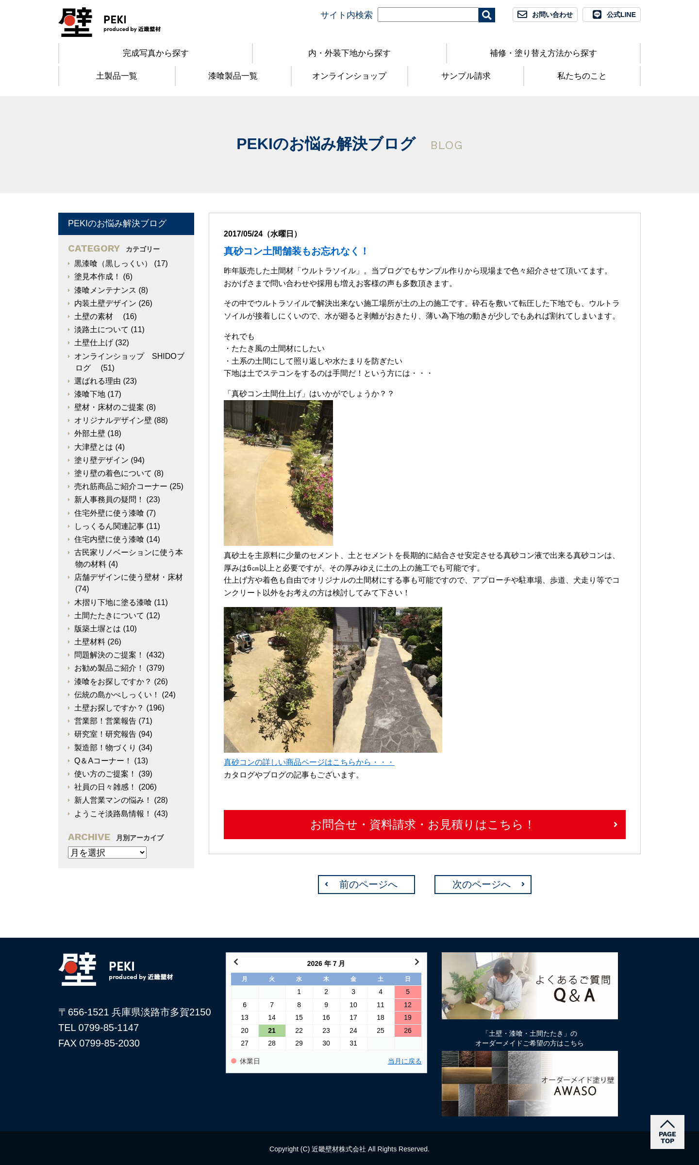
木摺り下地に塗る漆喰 (113, 602)
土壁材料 (89, 642)
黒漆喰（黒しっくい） (113, 263)
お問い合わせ (552, 14)
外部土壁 (89, 433)
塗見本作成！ (97, 276)
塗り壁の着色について (113, 473)
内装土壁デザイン (105, 303)
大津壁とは (93, 447)
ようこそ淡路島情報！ (113, 814)
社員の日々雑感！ (105, 787)
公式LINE (621, 14)
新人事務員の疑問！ (109, 499)
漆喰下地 (89, 394)
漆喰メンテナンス (105, 290)
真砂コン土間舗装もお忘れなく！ (296, 251)
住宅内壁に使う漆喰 (109, 539)
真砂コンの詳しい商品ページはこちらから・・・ (309, 762)
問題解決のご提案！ (109, 655)
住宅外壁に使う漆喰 (109, 513)
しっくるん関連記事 (109, 526)
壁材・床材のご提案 (109, 407)
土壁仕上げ (93, 342)
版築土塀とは (97, 629)
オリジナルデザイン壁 (113, 420)
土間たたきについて (109, 615)
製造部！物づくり (105, 747)
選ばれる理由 (97, 381)
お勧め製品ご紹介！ (109, 668)
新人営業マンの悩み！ (113, 800)
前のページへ (368, 884)
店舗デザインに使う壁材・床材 (128, 577)
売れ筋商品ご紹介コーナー (120, 486)
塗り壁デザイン (101, 460)
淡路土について (101, 329)
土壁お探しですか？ (109, 708)
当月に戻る (405, 1061)
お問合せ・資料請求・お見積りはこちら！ (422, 824)
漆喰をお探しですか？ (113, 681)
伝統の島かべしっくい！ (117, 695)
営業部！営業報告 (105, 721)
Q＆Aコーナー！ (103, 761)
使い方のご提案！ (105, 774)
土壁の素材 (97, 316)
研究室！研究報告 (105, 734)
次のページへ (481, 884)
